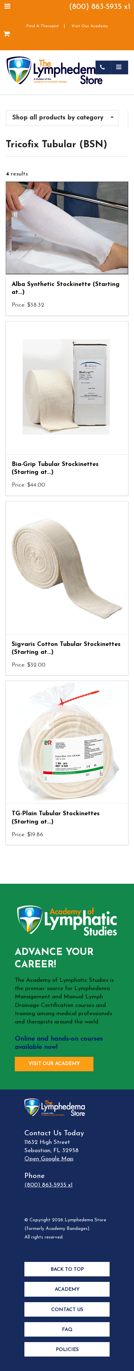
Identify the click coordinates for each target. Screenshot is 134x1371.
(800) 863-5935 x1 (100, 7)
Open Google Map (49, 1159)
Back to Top (67, 1269)
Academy (67, 1289)
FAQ (67, 1329)
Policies (67, 1349)
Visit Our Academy (89, 26)
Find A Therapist (42, 26)
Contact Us (67, 1309)
